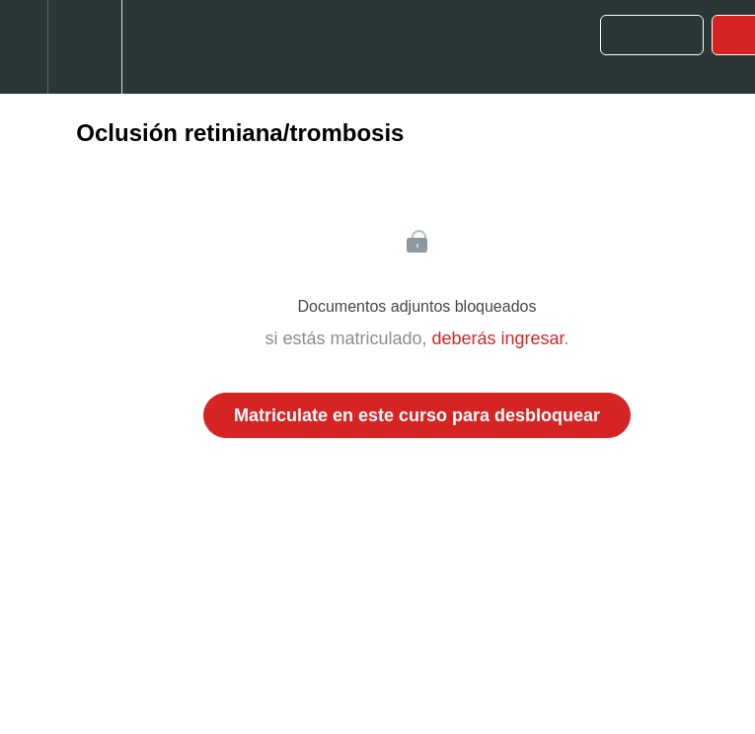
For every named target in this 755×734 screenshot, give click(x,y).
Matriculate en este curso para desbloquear (417, 415)
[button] (23, 47)
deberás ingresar (497, 338)
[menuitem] (84, 47)
